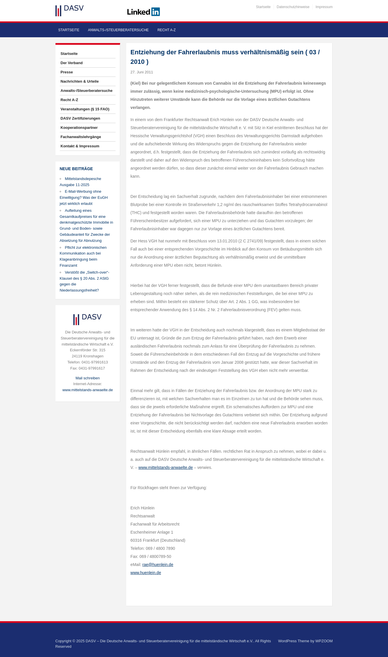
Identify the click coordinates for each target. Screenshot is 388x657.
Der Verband (72, 63)
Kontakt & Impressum (80, 146)
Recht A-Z (166, 30)
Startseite (263, 7)
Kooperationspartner (79, 127)
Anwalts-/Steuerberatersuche (118, 30)
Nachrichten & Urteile (80, 81)
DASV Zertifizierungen (80, 118)
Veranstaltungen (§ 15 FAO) (85, 109)
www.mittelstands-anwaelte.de (87, 390)
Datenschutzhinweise (293, 7)
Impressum (324, 7)
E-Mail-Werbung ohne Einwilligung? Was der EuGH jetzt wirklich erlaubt (84, 197)
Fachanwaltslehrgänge (81, 137)
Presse (67, 72)
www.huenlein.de (146, 572)
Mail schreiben (87, 378)
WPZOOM (324, 641)
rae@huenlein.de (157, 564)
